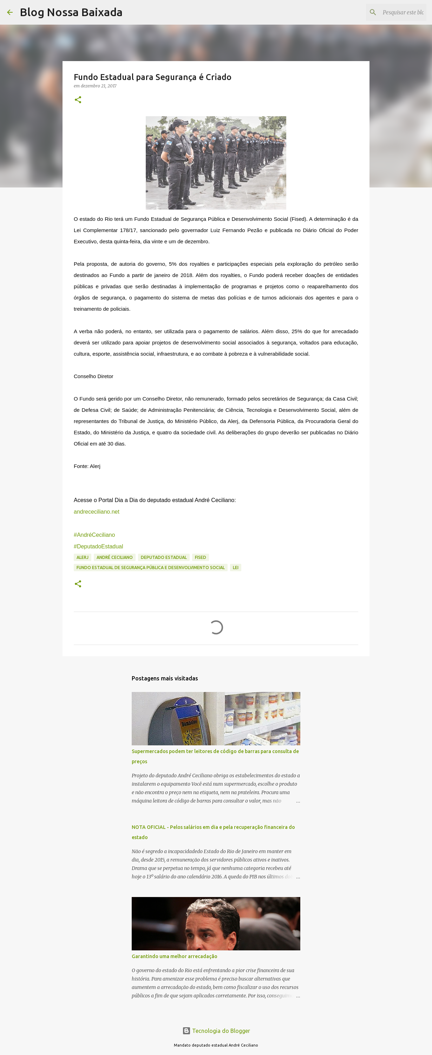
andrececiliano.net (96, 512)
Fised (200, 557)
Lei (235, 567)
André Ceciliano (115, 557)
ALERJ (83, 557)
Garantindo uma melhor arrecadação (174, 956)
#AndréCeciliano (94, 535)
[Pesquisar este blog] (389, 12)
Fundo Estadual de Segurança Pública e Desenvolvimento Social (151, 567)
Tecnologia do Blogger (216, 1031)
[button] (78, 100)
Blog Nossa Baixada (71, 12)
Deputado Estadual (164, 557)
